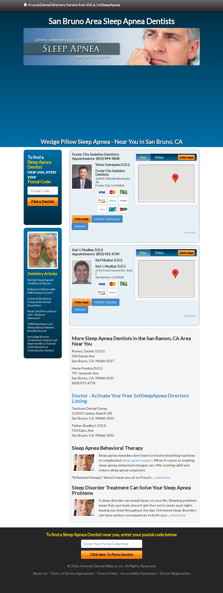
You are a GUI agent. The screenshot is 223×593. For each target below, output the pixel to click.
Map (143, 157)
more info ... (190, 232)
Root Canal (34, 311)
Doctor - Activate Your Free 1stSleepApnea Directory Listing (130, 398)
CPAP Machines (37, 324)
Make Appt (81, 219)
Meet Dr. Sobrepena (107, 219)
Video (159, 157)
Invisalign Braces (38, 336)
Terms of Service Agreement (72, 573)
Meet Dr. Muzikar (105, 302)
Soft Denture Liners (40, 292)
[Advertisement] (111, 102)
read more (162, 477)
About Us (40, 573)
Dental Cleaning (37, 280)
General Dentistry (39, 298)
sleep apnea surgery (137, 460)
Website (79, 226)
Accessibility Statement (138, 573)
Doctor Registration (175, 573)
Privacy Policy (107, 573)
